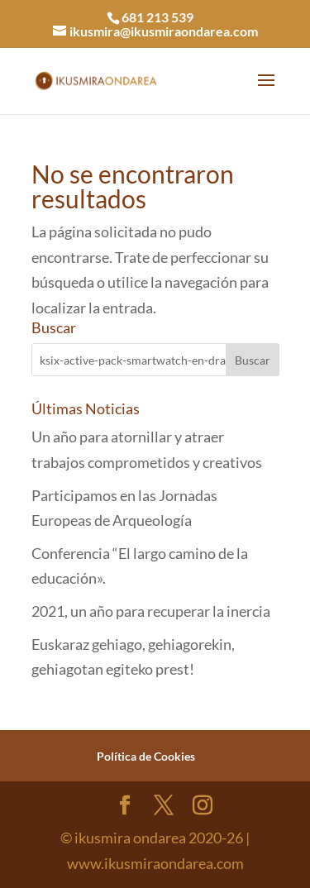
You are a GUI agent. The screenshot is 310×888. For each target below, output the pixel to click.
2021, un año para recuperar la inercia (150, 611)
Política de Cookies (146, 756)
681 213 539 (157, 17)
